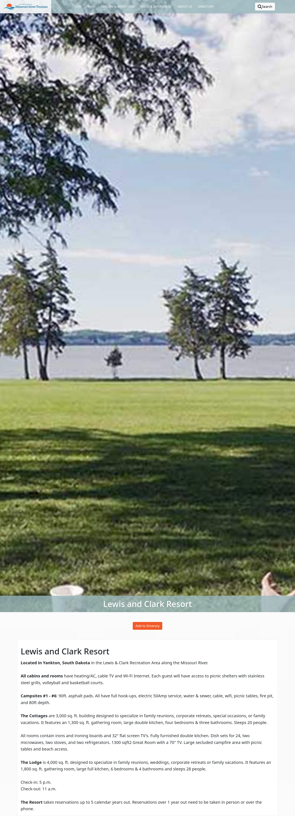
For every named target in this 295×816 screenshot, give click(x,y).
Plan (91, 6)
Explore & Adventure (117, 6)
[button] (25, 6)
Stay (78, 6)
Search (265, 6)
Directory (206, 6)
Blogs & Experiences (156, 6)
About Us (185, 6)
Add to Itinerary (147, 626)
